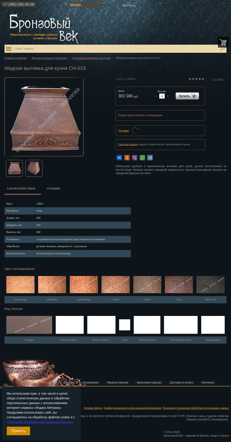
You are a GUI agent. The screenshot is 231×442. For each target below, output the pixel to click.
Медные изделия (117, 382)
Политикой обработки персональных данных (39, 422)
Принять (18, 431)
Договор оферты (92, 408)
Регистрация (11, 400)
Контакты (208, 382)
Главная (69, 382)
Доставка (123, 130)
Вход (7, 393)
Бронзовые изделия (149, 382)
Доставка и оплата (181, 382)
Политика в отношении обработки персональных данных (196, 408)
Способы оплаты (127, 144)
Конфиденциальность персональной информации (132, 408)
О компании (90, 382)
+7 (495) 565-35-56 (18, 4)
